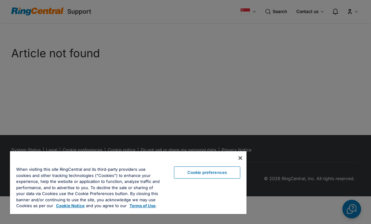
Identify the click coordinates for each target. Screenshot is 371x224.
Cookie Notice (53, 205)
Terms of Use (125, 205)
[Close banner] (219, 152)
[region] (117, 179)
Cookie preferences (189, 166)
